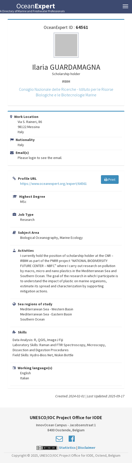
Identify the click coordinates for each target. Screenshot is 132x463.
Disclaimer (86, 447)
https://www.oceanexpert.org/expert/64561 (53, 183)
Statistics (67, 447)
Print (109, 179)
